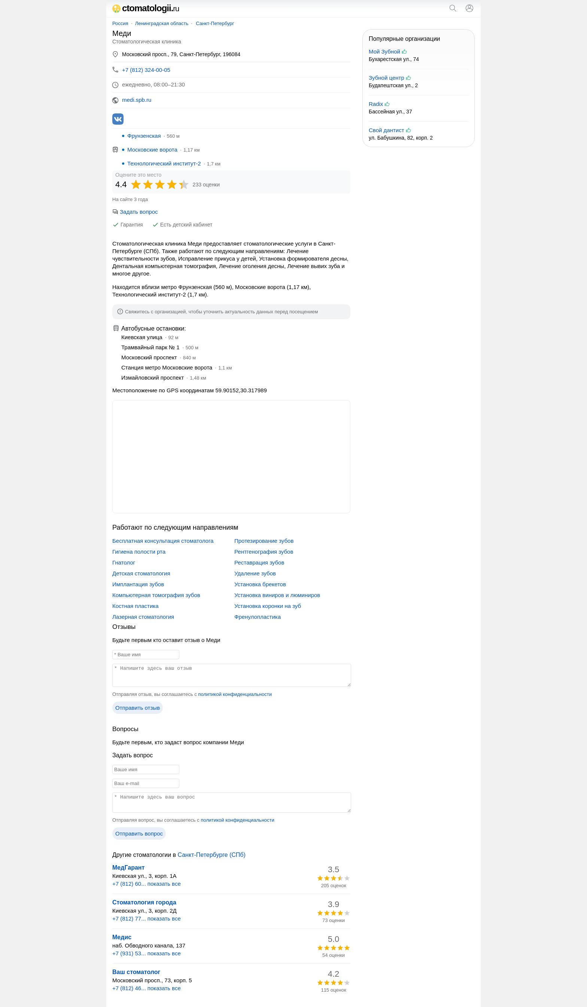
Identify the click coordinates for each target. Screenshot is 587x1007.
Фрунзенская (144, 136)
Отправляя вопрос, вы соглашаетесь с (193, 820)
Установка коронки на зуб (267, 606)
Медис (121, 937)
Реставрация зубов (259, 562)
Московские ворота (152, 149)
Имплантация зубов (138, 584)
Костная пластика (135, 606)
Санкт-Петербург (215, 23)
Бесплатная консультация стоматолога (162, 541)
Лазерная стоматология (143, 617)
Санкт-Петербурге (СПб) (211, 855)
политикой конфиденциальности (235, 694)
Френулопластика (257, 617)
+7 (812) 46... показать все (146, 988)
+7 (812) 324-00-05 (146, 70)
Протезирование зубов (264, 541)
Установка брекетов (260, 584)
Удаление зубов (255, 573)
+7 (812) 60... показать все (146, 883)
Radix (376, 104)
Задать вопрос (135, 212)
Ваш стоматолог (136, 972)
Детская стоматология (141, 573)
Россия (120, 23)
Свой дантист (386, 130)
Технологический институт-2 (164, 163)
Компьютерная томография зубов (156, 595)
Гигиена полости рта (138, 551)
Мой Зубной (384, 51)
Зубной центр (386, 77)
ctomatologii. (145, 8)
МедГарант (128, 867)
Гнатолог (123, 562)
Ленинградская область (162, 23)
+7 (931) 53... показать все (146, 953)
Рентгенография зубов (263, 551)
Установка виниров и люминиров (277, 595)
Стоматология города (144, 902)
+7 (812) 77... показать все (146, 918)
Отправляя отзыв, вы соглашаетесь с (192, 694)
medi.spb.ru (136, 100)
